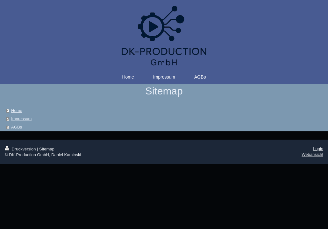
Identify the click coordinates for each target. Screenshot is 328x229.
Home (16, 110)
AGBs (16, 127)
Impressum (21, 118)
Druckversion (21, 149)
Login (318, 148)
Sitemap (46, 149)
